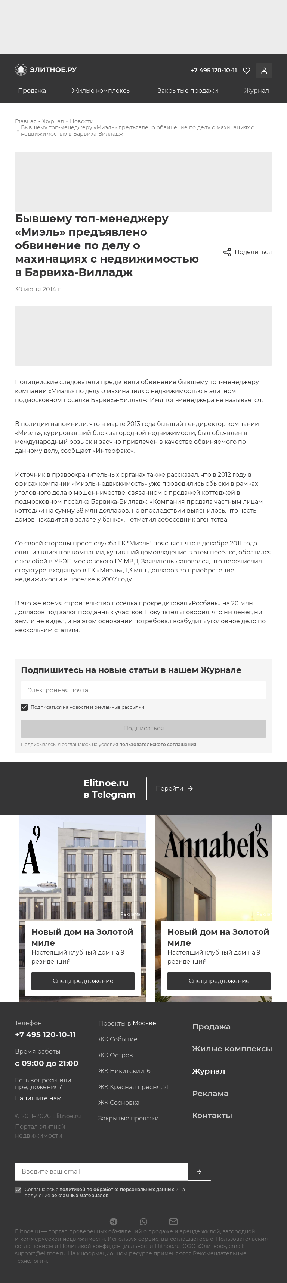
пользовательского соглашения (157, 744)
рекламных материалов (79, 1195)
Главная (25, 121)
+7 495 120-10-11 (45, 1034)
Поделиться (247, 252)
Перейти (175, 788)
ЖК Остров (115, 1055)
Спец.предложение (83, 980)
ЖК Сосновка (118, 1103)
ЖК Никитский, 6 (124, 1071)
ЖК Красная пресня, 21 (133, 1087)
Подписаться (143, 728)
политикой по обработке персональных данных (117, 1189)
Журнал (256, 90)
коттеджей (218, 492)
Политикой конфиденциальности (106, 1246)
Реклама (210, 1093)
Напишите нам (38, 1098)
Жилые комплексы (101, 90)
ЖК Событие (118, 1039)
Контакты (212, 1115)
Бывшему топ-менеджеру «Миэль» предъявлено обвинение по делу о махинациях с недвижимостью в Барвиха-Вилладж (137, 130)
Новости (82, 121)
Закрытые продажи (188, 90)
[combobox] (144, 1023)
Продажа (32, 90)
